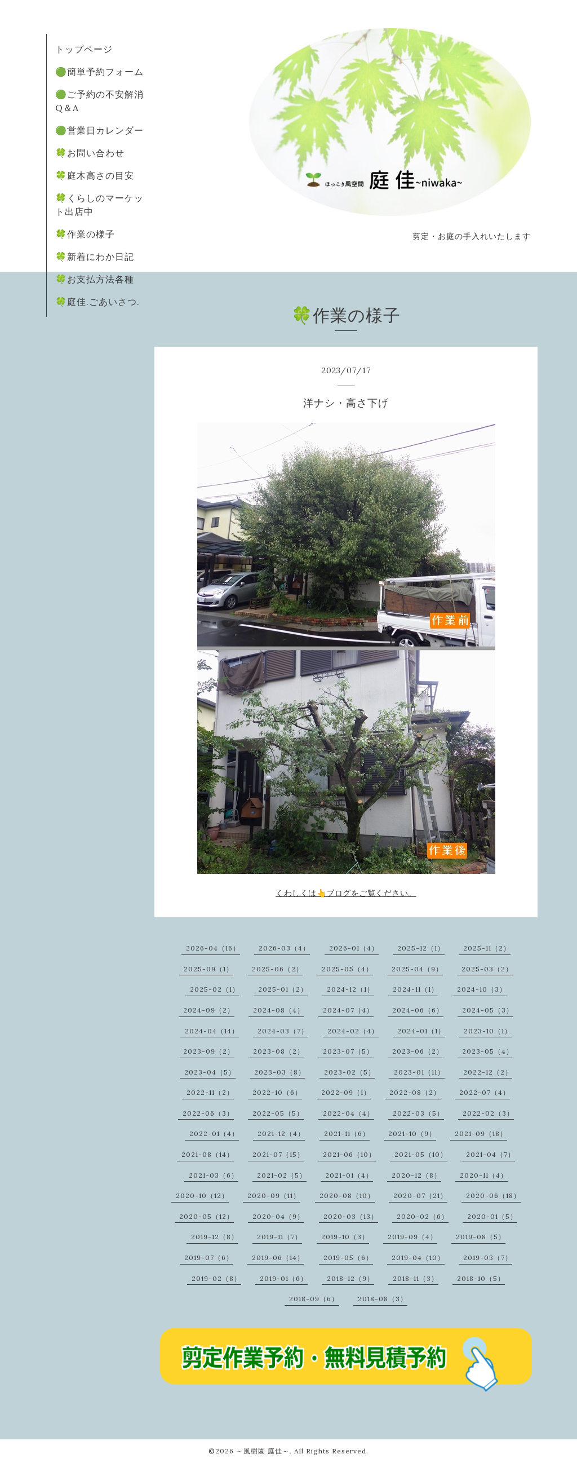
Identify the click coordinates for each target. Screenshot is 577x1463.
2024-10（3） (482, 989)
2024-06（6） (417, 1010)
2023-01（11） (419, 1072)
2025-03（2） (487, 969)
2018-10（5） (481, 1278)
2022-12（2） (487, 1072)
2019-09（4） (412, 1236)
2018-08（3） (382, 1298)
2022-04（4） (348, 1113)
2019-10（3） (345, 1236)
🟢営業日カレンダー (99, 130)
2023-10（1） (488, 1031)
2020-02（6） (423, 1216)
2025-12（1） (421, 948)
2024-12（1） (350, 989)
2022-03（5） (418, 1113)
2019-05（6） (348, 1257)
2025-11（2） (487, 948)
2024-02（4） (353, 1031)
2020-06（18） (493, 1195)
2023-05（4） (487, 1051)
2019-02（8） (216, 1278)
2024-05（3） (487, 1010)
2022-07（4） (484, 1092)
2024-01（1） (421, 1031)
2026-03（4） (284, 948)
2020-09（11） (273, 1195)
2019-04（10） (418, 1257)
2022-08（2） (415, 1092)
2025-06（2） (277, 969)
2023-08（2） (278, 1051)
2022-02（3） (488, 1113)
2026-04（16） (213, 948)
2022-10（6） (277, 1092)
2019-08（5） (480, 1236)
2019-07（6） (208, 1257)
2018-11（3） (415, 1278)
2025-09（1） (208, 969)
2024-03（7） (283, 1031)
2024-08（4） (278, 1010)
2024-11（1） (415, 989)
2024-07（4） (348, 1010)
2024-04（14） (212, 1031)
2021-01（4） (349, 1175)
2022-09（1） (346, 1092)
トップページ (84, 49)
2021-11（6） (347, 1133)
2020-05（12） (206, 1216)
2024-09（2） (208, 1010)
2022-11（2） (210, 1092)
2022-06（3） (208, 1113)
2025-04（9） (417, 969)
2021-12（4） (281, 1133)
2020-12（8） (416, 1175)
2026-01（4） (354, 948)
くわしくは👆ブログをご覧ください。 (346, 893)
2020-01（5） (492, 1216)
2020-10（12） (202, 1195)
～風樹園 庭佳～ (263, 1451)
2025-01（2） (283, 989)
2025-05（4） (347, 969)
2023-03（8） (279, 1072)
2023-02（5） (349, 1072)
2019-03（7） (487, 1257)
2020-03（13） (350, 1216)
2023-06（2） (417, 1051)
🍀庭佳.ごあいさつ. (97, 301)
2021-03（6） (213, 1175)
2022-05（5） (278, 1113)
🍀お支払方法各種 (94, 279)
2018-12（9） (350, 1278)
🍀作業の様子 (85, 234)
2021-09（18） (481, 1133)
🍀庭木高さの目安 (94, 175)
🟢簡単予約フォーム (99, 71)
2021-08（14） (207, 1154)
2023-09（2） (208, 1051)
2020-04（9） (278, 1216)
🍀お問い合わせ (90, 152)
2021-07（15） (278, 1154)
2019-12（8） (214, 1236)
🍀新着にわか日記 (94, 256)
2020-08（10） (347, 1195)
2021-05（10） (420, 1154)
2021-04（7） (490, 1154)
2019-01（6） (284, 1278)
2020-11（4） (484, 1175)
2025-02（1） (214, 989)
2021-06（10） (349, 1154)
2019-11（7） (279, 1236)
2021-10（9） (412, 1133)
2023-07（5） (348, 1051)
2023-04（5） (210, 1072)
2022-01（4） (214, 1133)
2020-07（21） (420, 1195)
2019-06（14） (278, 1257)
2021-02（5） (282, 1175)
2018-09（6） (314, 1298)
